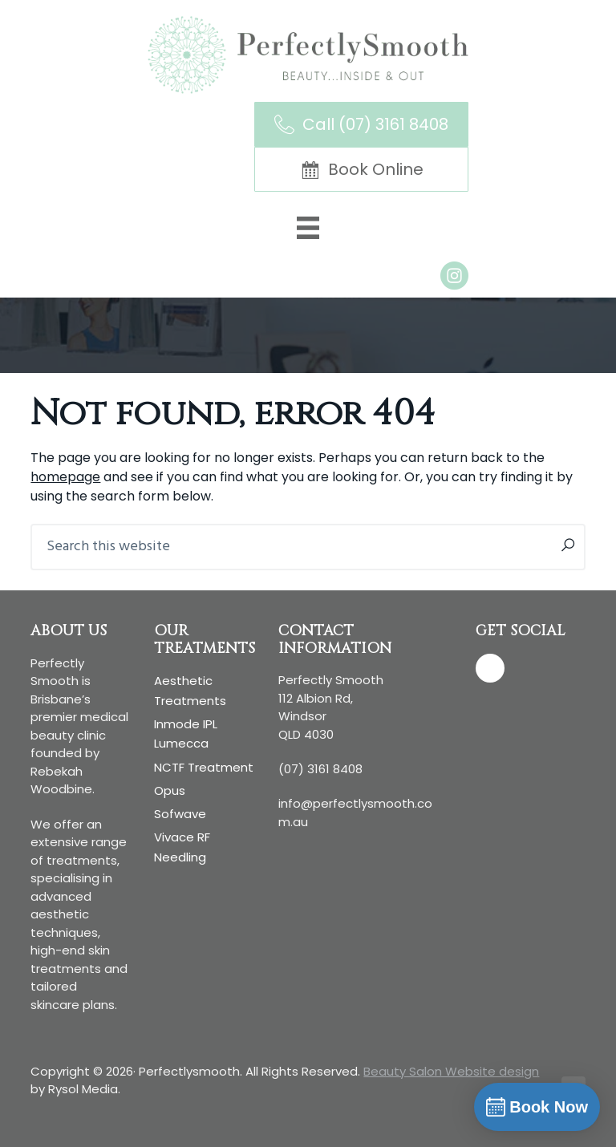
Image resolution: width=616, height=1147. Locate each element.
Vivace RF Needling (182, 847)
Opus (169, 790)
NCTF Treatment (203, 767)
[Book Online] (361, 169)
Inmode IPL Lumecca (185, 733)
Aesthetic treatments (190, 690)
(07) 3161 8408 (320, 768)
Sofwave (180, 813)
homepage (65, 477)
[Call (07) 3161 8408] (361, 124)
